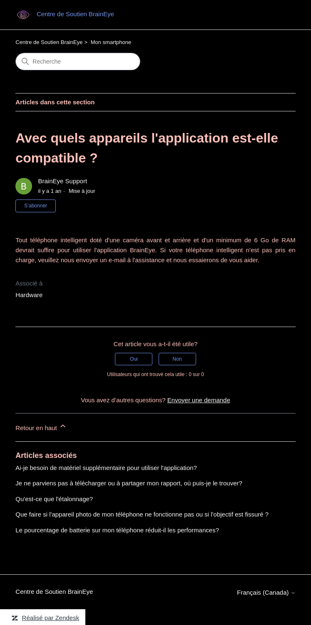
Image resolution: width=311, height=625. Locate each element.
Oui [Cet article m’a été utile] (134, 359)
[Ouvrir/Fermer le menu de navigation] (281, 15)
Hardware (28, 294)
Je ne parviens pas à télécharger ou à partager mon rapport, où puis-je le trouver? (128, 483)
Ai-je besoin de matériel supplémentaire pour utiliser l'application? (106, 467)
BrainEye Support (62, 181)
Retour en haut (41, 426)
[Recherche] (78, 61)
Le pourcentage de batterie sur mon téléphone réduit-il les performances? (117, 530)
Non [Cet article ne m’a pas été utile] (177, 359)
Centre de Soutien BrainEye (48, 42)
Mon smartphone (111, 42)
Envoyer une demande (198, 400)
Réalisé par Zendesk (51, 617)
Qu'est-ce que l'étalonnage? (54, 498)
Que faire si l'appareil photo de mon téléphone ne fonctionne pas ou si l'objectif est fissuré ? (142, 514)
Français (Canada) (266, 592)
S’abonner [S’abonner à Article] (35, 206)
